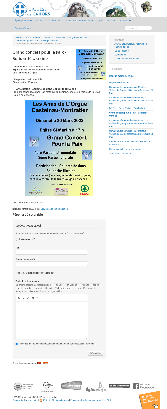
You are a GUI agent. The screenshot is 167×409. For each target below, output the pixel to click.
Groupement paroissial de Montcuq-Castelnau (36, 40)
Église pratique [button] (23, 20)
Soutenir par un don (152, 397)
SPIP (109, 400)
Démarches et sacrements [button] (48, 20)
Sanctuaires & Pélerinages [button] (79, 20)
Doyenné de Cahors (78, 37)
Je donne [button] (125, 20)
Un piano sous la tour (119, 82)
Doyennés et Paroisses (54, 37)
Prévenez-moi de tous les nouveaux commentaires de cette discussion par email (56, 343)
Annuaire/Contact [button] (23, 28)
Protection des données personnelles (87, 400)
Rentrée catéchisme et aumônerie (125, 149)
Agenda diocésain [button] (106, 20)
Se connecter (31, 400)
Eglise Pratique (33, 37)
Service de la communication (54, 209)
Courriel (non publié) (25, 259)
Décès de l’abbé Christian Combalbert (127, 108)
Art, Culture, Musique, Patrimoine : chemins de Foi (130, 45)
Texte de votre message (27, 281)
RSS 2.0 (45, 400)
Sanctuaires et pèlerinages (127, 58)
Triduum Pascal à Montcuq (121, 153)
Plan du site (18, 400)
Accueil (18, 37)
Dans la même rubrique (122, 75)
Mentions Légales (60, 400)
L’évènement (120, 55)
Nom (18, 248)
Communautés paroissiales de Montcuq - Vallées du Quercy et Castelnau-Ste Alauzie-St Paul (131, 90)
